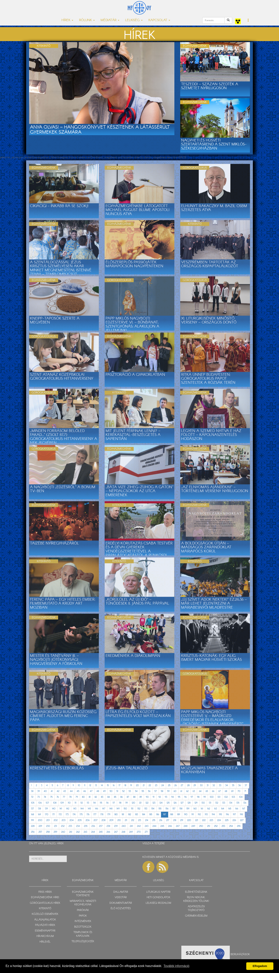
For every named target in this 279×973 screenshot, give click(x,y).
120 (133, 803)
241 (131, 826)
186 (157, 814)
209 (111, 820)
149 (118, 808)
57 (155, 791)
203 (63, 820)
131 (210, 803)
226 (234, 820)
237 (100, 826)
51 (117, 791)
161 (202, 808)
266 (108, 832)
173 (67, 814)
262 (78, 832)
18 (125, 785)
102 (226, 797)
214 (146, 820)
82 (96, 797)
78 (70, 797)
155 (159, 808)
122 (147, 803)
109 (62, 803)
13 (96, 785)
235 (85, 826)
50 (111, 791)
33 (220, 785)
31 (207, 785)
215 (153, 820)
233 (70, 826)
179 (108, 814)
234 (78, 826)
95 (179, 797)
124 (161, 803)
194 (213, 814)
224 (219, 820)
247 (178, 826)
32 (214, 785)
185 (150, 814)
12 (90, 785)
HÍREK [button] (67, 20)
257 (40, 832)
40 (45, 791)
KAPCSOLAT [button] (159, 20)
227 (242, 820)
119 (126, 803)
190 (185, 814)
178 (101, 814)
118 (120, 803)
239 (116, 826)
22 (150, 785)
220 (189, 820)
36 (239, 785)
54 (136, 791)
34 (226, 785)
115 (101, 803)
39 (38, 791)
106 (40, 803)
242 (139, 826)
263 (85, 832)
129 (196, 803)
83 (102, 797)
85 (115, 797)
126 (175, 803)
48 (97, 791)
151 (132, 808)
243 (146, 826)
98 (198, 797)
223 (211, 820)
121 (140, 803)
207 (95, 820)
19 (131, 785)
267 (116, 832)
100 (212, 797)
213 (139, 820)
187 (164, 814)
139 (46, 808)
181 (123, 814)
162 (208, 808)
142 (67, 808)
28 (188, 785)
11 (84, 785)
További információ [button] (176, 966)
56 (149, 791)
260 (63, 832)
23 (156, 785)
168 (32, 814)
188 (171, 814)
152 (138, 808)
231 (55, 826)
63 (194, 791)
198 (241, 814)
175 (81, 814)
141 (60, 808)
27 (182, 785)
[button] (248, 21)
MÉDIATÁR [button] (110, 20)
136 (244, 803)
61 (181, 791)
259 (55, 832)
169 (39, 814)
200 (40, 820)
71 (245, 791)
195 (220, 814)
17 (119, 785)
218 (174, 820)
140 (53, 808)
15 (108, 785)
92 (159, 797)
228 (32, 826)
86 (121, 797)
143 (74, 808)
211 (126, 820)
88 (134, 797)
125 (168, 803)
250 (201, 826)
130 (203, 803)
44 (71, 791)
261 (70, 832)
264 (93, 832)
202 (56, 820)
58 (162, 791)
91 (153, 797)
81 (89, 797)
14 (102, 785)
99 (204, 797)
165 (229, 808)
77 (64, 797)
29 (195, 785)
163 (215, 808)
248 (185, 826)
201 (48, 820)
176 (88, 814)
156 (166, 808)
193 (206, 814)
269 (131, 832)
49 (104, 791)
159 (187, 808)
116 (107, 803)
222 (204, 820)
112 (81, 803)
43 (64, 791)
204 (72, 820)
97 (192, 797)
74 (45, 797)
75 (51, 797)
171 (53, 814)
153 (145, 808)
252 (216, 826)
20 (137, 785)
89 (141, 797)
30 (201, 785)
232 (63, 826)
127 (182, 803)
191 (192, 814)
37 (246, 785)
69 (232, 791)
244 (154, 826)
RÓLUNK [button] (87, 20)
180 (116, 814)
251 (208, 826)
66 (213, 791)
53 (130, 791)
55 (143, 791)
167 (243, 808)
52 (123, 791)
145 (89, 808)
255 (238, 826)
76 (58, 797)
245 (162, 826)
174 (74, 814)
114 (94, 803)
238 (108, 826)
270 (139, 832)
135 (237, 803)
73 (38, 797)
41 (52, 791)
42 (58, 791)
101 (219, 797)
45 (78, 791)
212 (132, 820)
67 (219, 791)
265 (100, 832)
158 (180, 808)
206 (88, 820)
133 (223, 803)
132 (216, 803)
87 (128, 797)
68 (226, 791)
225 (226, 820)
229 (40, 826)
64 (200, 791)
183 (136, 814)
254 (231, 826)
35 (233, 785)
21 (144, 785)
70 (239, 791)
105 (32, 803)
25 (169, 785)
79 (77, 797)
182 (129, 814)
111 (75, 803)
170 (46, 814)
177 (94, 814)
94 (172, 797)
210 (119, 820)
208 (103, 820)
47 (91, 791)
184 (143, 814)
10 (79, 785)
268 (123, 832)
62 (187, 791)
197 (234, 814)
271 (146, 832)
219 (181, 820)
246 (170, 826)
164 (222, 808)
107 (47, 803)
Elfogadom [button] (260, 966)
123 (153, 803)
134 (230, 803)
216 (160, 820)
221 (196, 820)
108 (54, 803)
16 (114, 785)
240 (124, 826)
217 (167, 820)
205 (80, 820)
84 (108, 797)
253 (223, 826)
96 (185, 797)
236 (93, 826)
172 (60, 814)
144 (82, 808)
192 (199, 814)
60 (175, 791)
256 (32, 832)
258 (48, 832)
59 (168, 791)
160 (195, 808)
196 (227, 814)
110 (69, 803)
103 (233, 797)
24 (162, 785)
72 (32, 797)
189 (178, 814)
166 (236, 808)
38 (32, 791)
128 (189, 803)
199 (32, 820)
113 (88, 803)
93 (166, 797)
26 (175, 785)
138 (39, 808)
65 (207, 791)
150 (125, 808)
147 (103, 808)
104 (241, 797)
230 (48, 826)
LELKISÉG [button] (134, 20)
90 (147, 797)
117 (114, 803)
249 (193, 826)
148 (110, 808)
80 (83, 797)
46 (84, 791)
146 (96, 808)
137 (32, 808)
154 (152, 808)
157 (173, 808)
